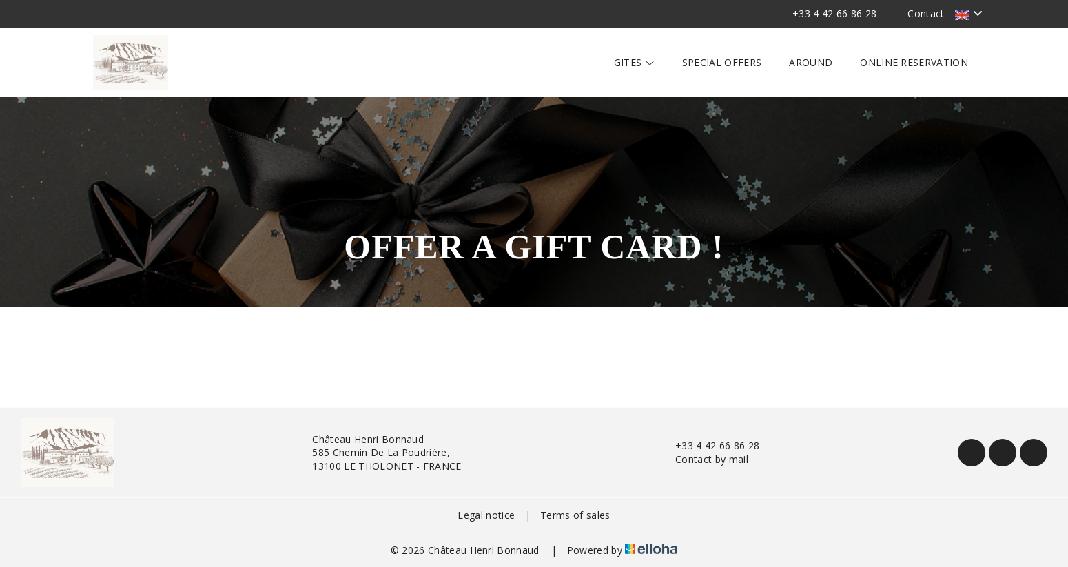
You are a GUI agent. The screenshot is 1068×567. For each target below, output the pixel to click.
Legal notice (486, 515)
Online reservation (914, 62)
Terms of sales (575, 515)
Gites (634, 62)
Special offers (721, 62)
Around (810, 62)
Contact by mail (703, 459)
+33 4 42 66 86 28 (709, 445)
